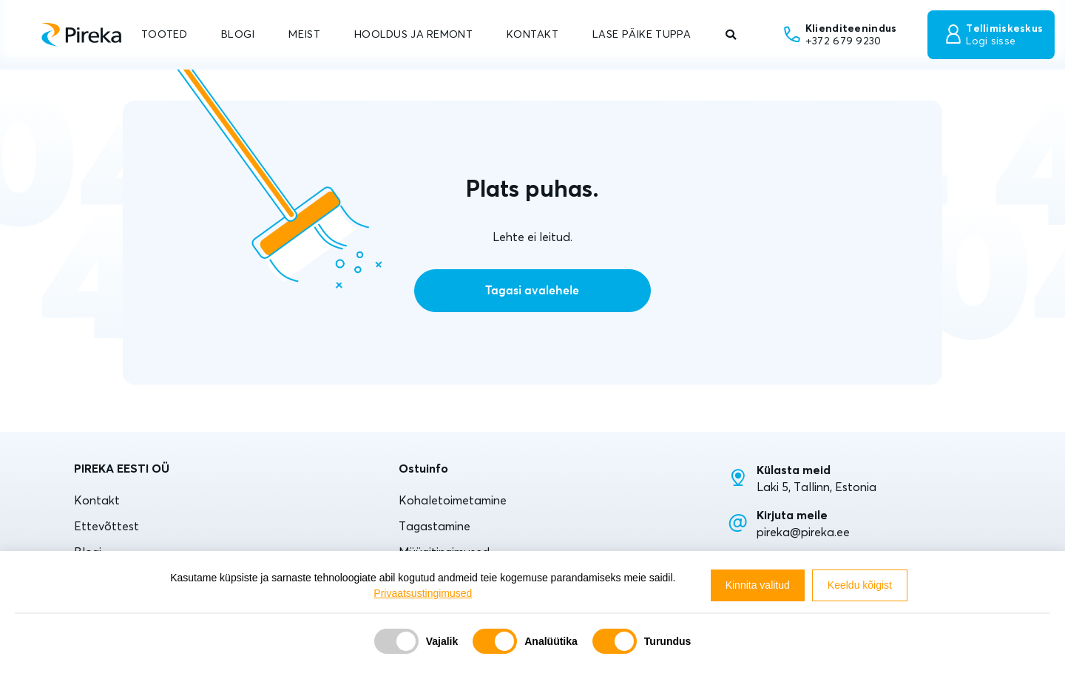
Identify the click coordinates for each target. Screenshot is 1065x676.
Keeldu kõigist (860, 585)
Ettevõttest (106, 525)
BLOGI (237, 34)
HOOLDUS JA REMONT (413, 34)
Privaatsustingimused (422, 593)
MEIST (304, 34)
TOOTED (164, 34)
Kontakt (97, 500)
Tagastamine (434, 525)
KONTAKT (532, 34)
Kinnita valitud (758, 585)
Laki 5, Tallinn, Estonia (816, 486)
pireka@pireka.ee (803, 531)
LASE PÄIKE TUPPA (642, 34)
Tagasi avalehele (532, 291)
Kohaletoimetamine (453, 500)
